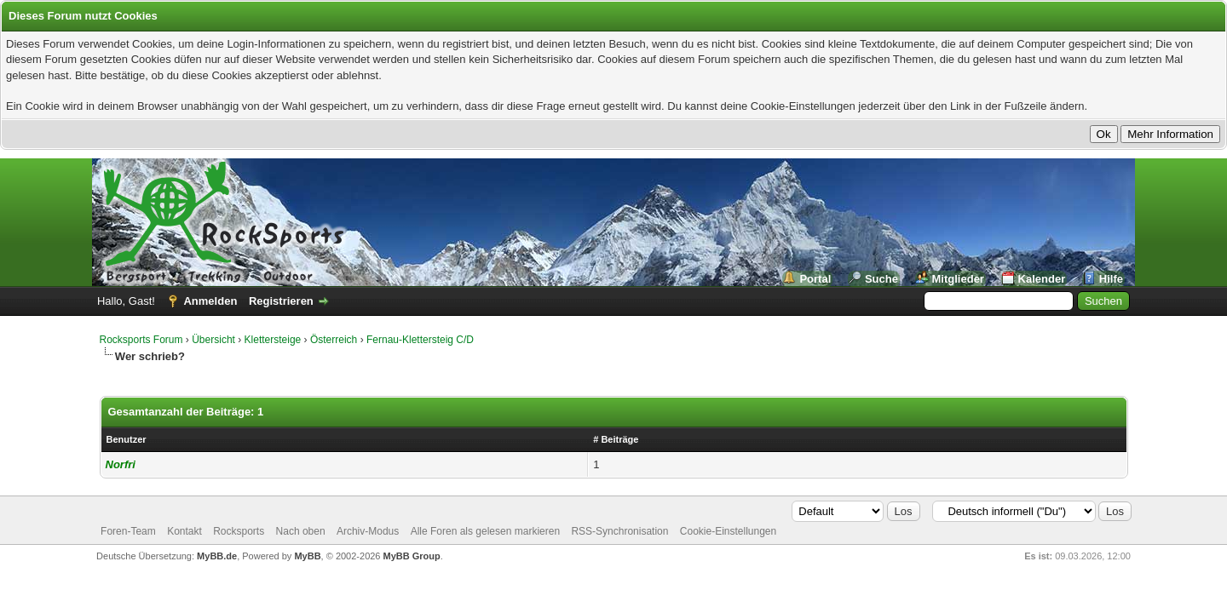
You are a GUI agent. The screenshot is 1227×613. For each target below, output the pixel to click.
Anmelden (210, 301)
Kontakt (184, 531)
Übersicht (213, 340)
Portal (815, 278)
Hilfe (1111, 278)
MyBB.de (217, 556)
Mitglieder (958, 278)
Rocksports (238, 531)
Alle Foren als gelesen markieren (485, 531)
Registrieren (281, 301)
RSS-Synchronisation (619, 531)
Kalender (1042, 278)
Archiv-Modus (368, 531)
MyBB (307, 556)
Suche (881, 278)
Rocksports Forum (141, 340)
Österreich (333, 340)
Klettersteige (273, 340)
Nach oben (300, 531)
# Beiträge (615, 439)
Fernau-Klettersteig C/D (420, 340)
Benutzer (127, 439)
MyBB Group (412, 556)
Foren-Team (128, 531)
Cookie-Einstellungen (728, 531)
